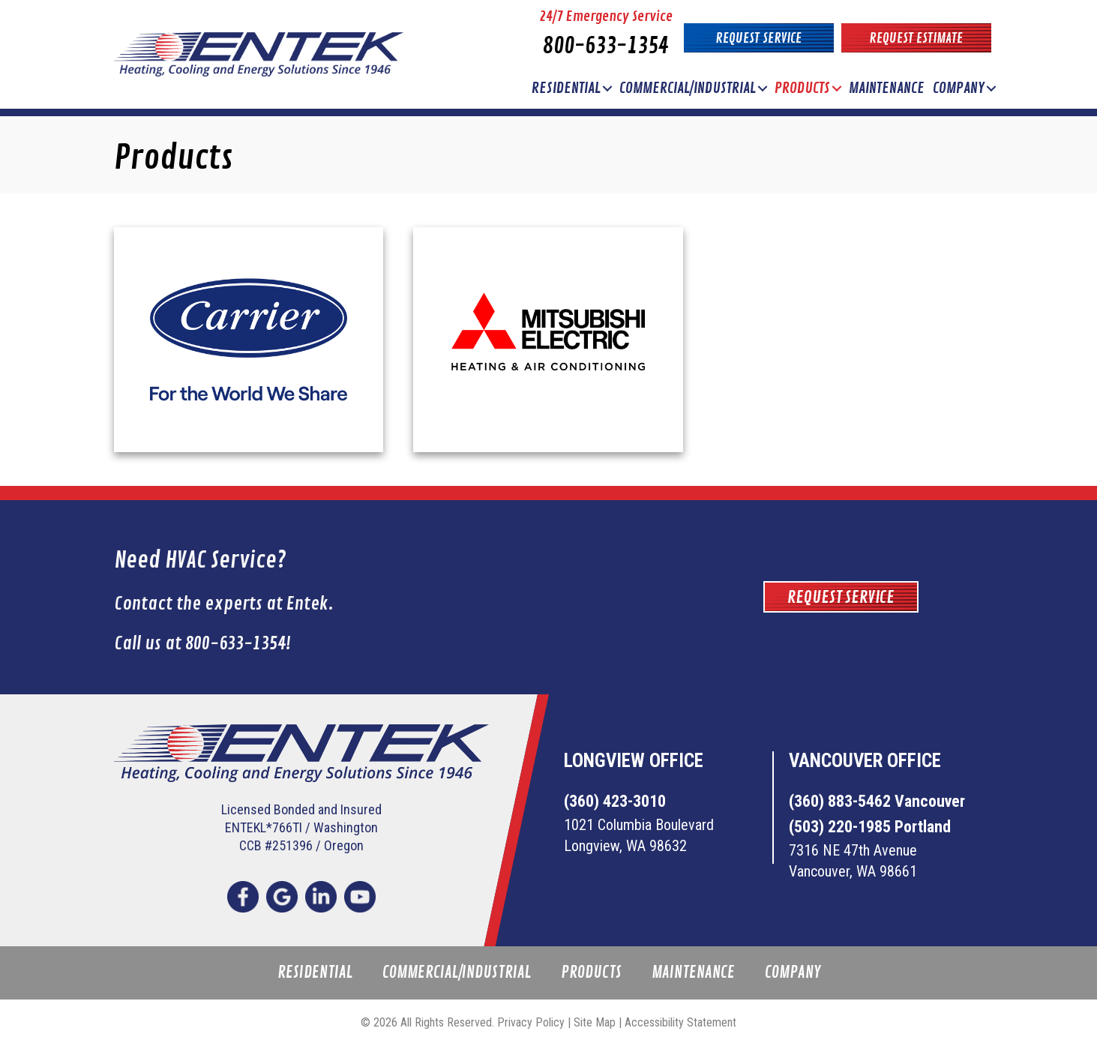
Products (802, 88)
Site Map (595, 1022)
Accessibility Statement (680, 1022)
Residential (566, 88)
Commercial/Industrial (687, 88)
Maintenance (887, 88)
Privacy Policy (531, 1022)
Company (959, 88)
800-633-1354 (606, 46)
